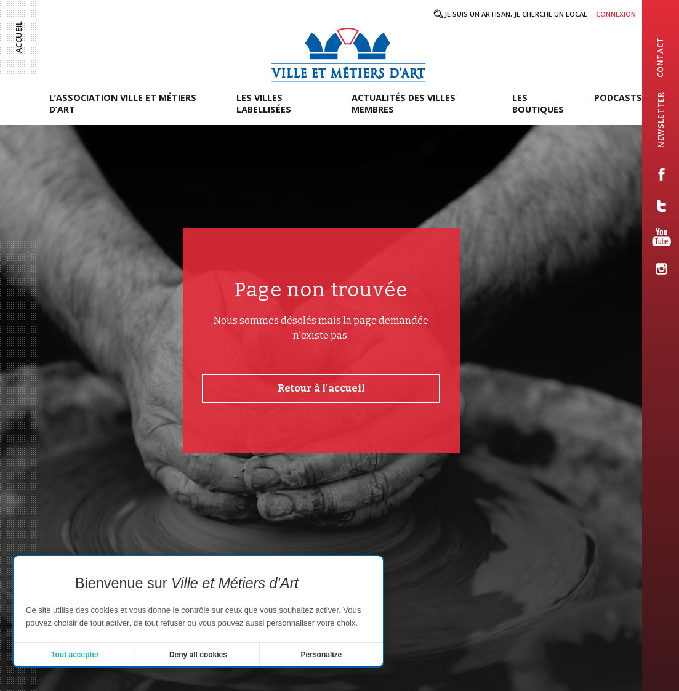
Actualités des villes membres (404, 103)
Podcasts (618, 97)
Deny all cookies (198, 654)
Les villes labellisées (263, 103)
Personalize (321, 654)
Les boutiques (538, 103)
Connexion (616, 13)
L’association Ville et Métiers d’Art (122, 103)
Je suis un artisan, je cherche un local (515, 13)
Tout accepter (75, 654)
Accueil (18, 37)
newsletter (660, 119)
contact (659, 57)
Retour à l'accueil (321, 388)
